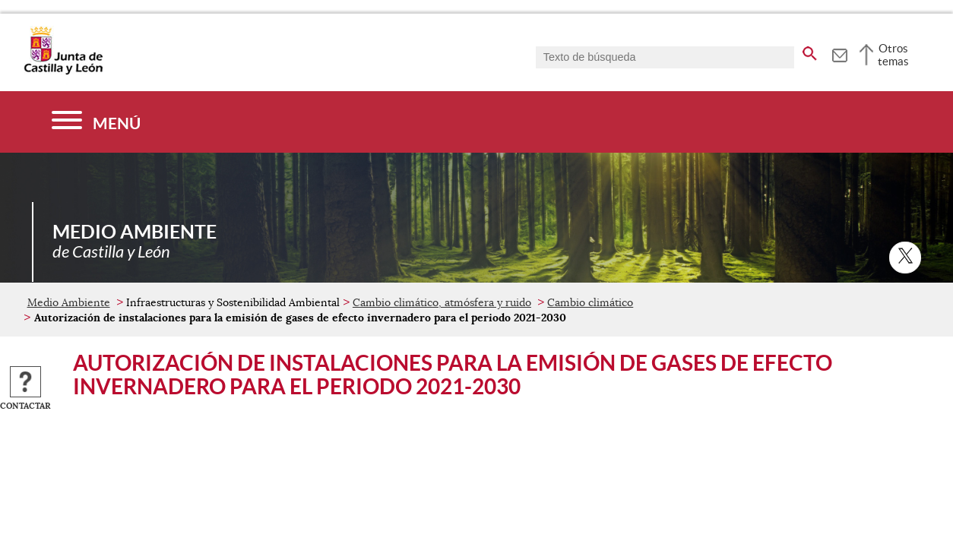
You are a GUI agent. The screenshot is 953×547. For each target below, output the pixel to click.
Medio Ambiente (68, 302)
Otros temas (893, 55)
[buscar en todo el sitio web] (809, 51)
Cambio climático (590, 302)
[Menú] (96, 122)
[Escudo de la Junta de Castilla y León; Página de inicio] (63, 71)
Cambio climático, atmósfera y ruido (442, 302)
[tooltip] (839, 53)
